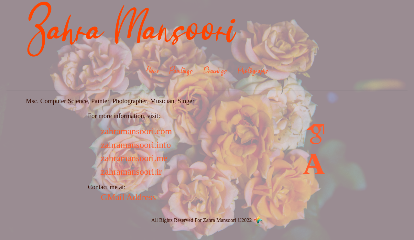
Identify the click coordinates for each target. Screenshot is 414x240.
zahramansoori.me (134, 158)
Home (152, 71)
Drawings (215, 71)
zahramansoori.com (136, 131)
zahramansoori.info (136, 145)
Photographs (252, 71)
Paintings (181, 71)
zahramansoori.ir (131, 172)
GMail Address (128, 197)
